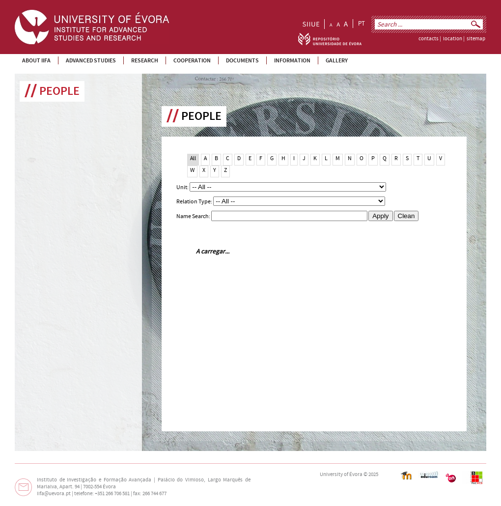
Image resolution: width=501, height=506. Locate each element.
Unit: (183, 187)
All (193, 158)
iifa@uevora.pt (54, 493)
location (452, 38)
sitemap (476, 38)
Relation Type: (194, 201)
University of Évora (341, 474)
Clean (406, 216)
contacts (428, 38)
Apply (380, 216)
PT (361, 23)
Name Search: (193, 216)
